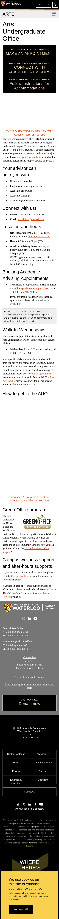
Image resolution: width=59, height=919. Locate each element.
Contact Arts (29, 657)
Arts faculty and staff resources (29, 677)
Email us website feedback (29, 668)
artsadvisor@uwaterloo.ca (31, 219)
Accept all (21, 909)
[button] (43, 4)
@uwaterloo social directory (29, 809)
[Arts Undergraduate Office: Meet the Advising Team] (29, 113)
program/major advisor (30, 157)
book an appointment (41, 373)
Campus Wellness (20, 576)
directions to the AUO (39, 236)
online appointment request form (31, 288)
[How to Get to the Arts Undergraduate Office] (29, 446)
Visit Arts (29, 661)
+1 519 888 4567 (31, 737)
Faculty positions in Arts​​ (29, 664)
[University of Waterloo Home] (11, 4)
